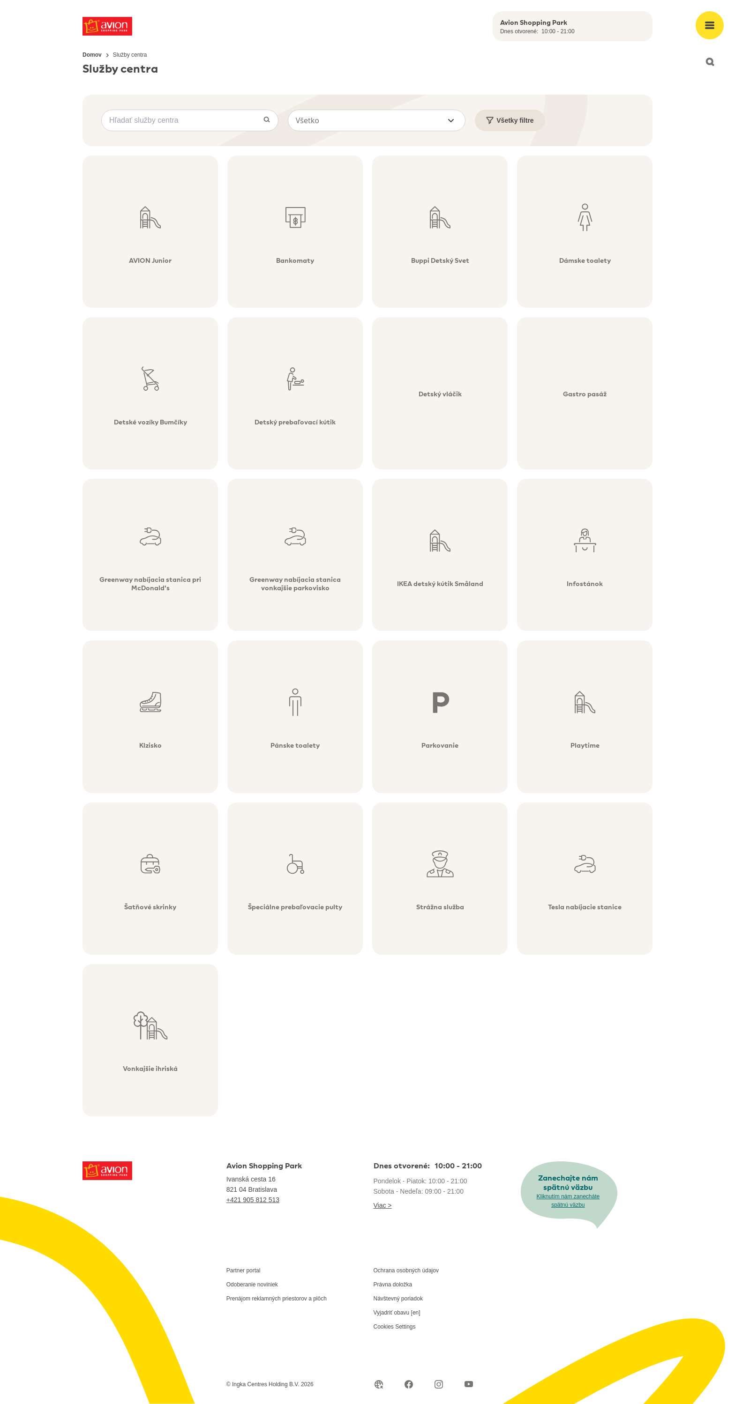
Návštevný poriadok (398, 1298)
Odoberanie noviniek (252, 1284)
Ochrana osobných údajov (406, 1270)
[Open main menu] (710, 25)
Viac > (383, 1205)
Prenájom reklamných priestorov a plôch (276, 1298)
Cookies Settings (395, 1326)
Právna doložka (393, 1284)
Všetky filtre (509, 120)
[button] (377, 120)
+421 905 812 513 (252, 1199)
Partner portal (243, 1270)
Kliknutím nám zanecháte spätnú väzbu (568, 1200)
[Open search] (709, 61)
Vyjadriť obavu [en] (397, 1312)
